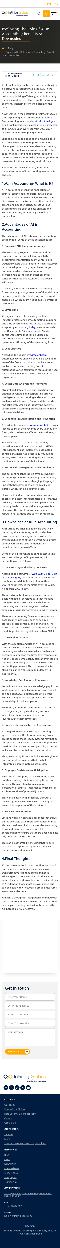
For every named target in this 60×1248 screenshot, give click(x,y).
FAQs (7, 1139)
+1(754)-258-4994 (56, 4)
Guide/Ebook (11, 1173)
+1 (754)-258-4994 (13, 1206)
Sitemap (30, 1225)
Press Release (11, 1168)
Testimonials (10, 1182)
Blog (10, 48)
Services (8, 1134)
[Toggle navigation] (54, 13)
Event (7, 1159)
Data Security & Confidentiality (20, 1114)
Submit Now (18, 1052)
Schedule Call (46, 14)
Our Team (9, 1105)
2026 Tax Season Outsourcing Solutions (25, 1143)
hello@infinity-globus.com (49, 4)
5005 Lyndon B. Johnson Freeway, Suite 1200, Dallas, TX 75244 (28, 1194)
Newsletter (10, 1164)
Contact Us (10, 1123)
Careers (8, 1118)
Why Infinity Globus (14, 1109)
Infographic (10, 1177)
